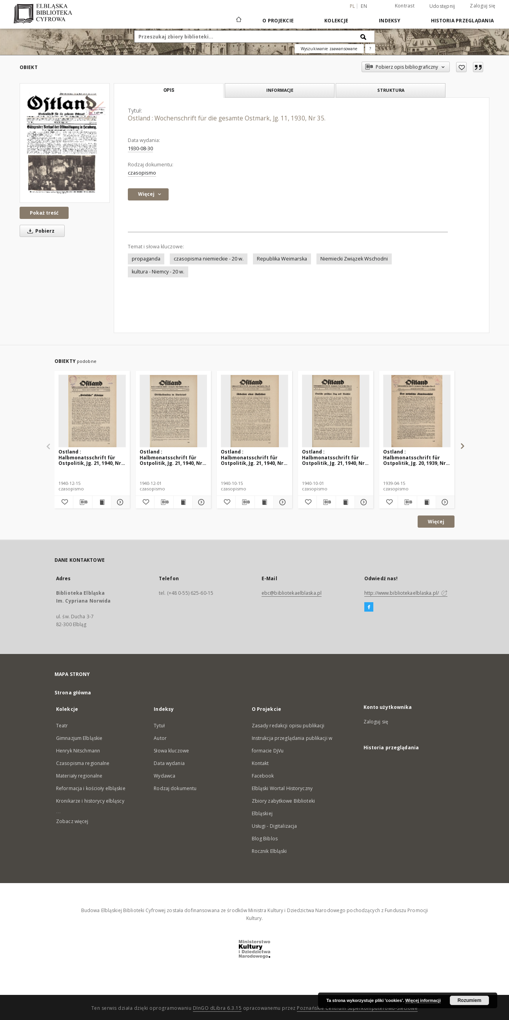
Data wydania (169, 763)
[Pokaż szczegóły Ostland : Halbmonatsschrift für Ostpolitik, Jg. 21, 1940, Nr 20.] (282, 502)
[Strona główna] (238, 20)
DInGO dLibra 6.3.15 (217, 1008)
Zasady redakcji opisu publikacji (288, 725)
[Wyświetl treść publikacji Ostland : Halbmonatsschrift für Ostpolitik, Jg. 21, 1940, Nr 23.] (183, 502)
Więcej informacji (423, 1000)
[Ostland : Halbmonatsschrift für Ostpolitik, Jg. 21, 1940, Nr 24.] (92, 411)
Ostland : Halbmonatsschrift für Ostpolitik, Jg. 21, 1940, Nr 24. (89, 457)
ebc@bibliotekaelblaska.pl (292, 593)
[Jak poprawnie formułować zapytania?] (370, 48)
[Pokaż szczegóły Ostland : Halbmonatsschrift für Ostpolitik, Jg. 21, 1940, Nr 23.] (200, 502)
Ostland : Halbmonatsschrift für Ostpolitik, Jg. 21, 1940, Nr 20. (252, 457)
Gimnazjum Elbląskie (79, 738)
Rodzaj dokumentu (175, 788)
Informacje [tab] (279, 90)
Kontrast (404, 5)
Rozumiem (470, 1000)
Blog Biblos (265, 838)
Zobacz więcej (72, 821)
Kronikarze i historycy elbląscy (90, 801)
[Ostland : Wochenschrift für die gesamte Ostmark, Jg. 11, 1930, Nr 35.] (64, 143)
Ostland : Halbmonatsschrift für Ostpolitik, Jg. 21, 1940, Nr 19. (333, 457)
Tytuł (159, 725)
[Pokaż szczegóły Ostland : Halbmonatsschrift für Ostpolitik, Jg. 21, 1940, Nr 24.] (119, 502)
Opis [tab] (169, 90)
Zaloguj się (482, 5)
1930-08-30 (140, 148)
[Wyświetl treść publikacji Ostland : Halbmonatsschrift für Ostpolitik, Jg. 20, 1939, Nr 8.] (426, 502)
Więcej (436, 521)
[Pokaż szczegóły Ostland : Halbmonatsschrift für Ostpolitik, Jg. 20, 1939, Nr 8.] (444, 502)
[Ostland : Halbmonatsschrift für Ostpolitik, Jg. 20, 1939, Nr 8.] (417, 411)
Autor (160, 738)
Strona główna (73, 692)
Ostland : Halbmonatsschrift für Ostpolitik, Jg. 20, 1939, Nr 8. (414, 457)
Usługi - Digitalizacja (274, 826)
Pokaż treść (44, 212)
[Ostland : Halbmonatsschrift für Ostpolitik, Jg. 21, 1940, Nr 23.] (173, 411)
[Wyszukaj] (363, 36)
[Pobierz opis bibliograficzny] (82, 502)
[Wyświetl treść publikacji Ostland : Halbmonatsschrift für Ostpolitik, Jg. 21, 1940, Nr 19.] (345, 502)
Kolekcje (336, 20)
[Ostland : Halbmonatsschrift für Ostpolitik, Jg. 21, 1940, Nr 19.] (335, 411)
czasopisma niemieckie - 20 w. (209, 258)
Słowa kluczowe (171, 750)
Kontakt (260, 763)
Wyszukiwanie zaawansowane (329, 48)
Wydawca (164, 775)
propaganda (146, 258)
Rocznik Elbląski (269, 851)
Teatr (62, 725)
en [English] (364, 6)
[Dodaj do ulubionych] (461, 67)
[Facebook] (368, 607)
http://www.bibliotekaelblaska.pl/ (405, 593)
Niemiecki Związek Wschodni (354, 258)
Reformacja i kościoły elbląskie (90, 788)
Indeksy (389, 20)
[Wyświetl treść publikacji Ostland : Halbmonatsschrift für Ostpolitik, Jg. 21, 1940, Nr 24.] (102, 502)
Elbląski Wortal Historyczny (282, 788)
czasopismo (142, 172)
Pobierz (40, 230)
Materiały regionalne (79, 775)
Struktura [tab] (390, 90)
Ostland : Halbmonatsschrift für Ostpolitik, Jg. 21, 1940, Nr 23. (171, 457)
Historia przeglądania (462, 20)
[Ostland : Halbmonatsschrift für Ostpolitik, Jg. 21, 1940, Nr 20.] (254, 411)
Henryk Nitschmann (78, 750)
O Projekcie (278, 20)
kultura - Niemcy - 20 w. (158, 271)
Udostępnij (442, 6)
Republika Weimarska (282, 258)
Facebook (263, 775)
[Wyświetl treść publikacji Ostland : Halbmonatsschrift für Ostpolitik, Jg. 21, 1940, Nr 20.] (264, 502)
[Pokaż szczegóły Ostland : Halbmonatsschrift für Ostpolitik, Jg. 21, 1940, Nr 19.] (363, 502)
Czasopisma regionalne (83, 763)
